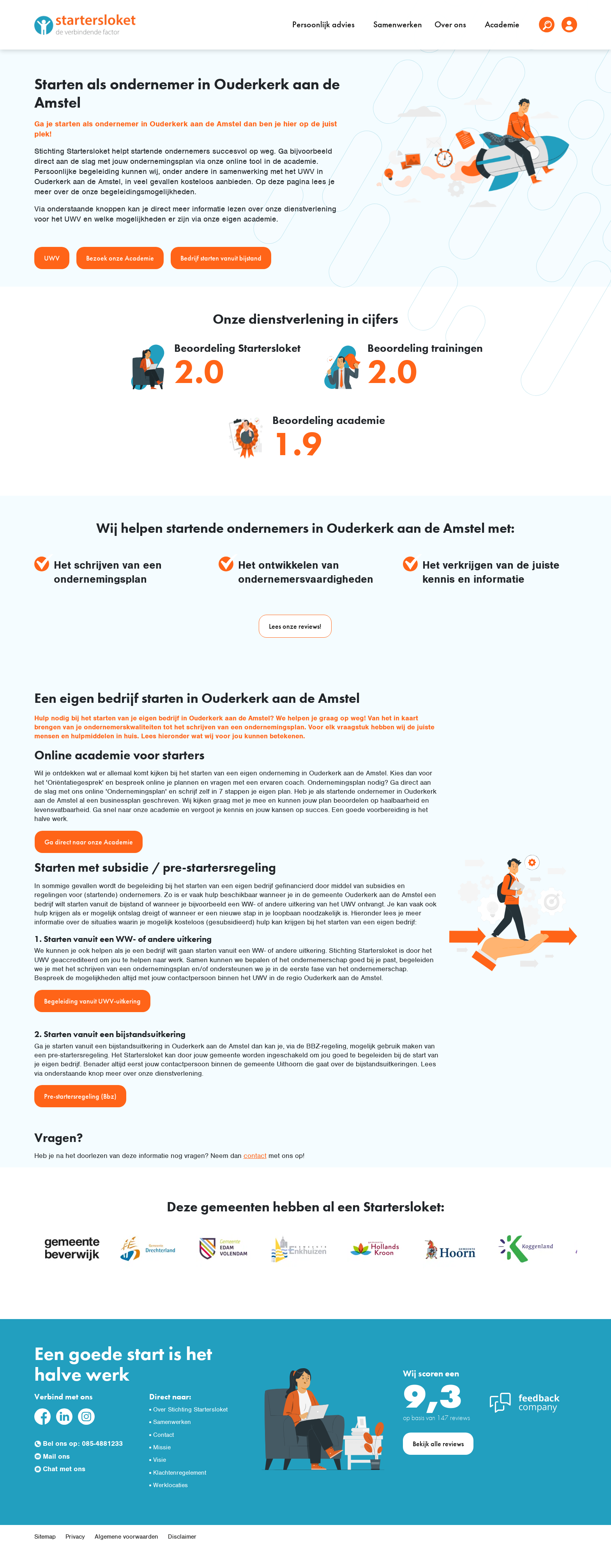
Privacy (75, 1537)
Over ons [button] (451, 24)
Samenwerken (397, 24)
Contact (163, 1435)
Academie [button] (503, 24)
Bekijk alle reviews (438, 1443)
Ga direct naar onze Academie (88, 841)
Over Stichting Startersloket (190, 1409)
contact (255, 1155)
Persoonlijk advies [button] (324, 24)
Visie (159, 1460)
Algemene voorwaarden (126, 1537)
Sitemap (45, 1537)
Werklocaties (170, 1485)
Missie (162, 1447)
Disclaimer (182, 1537)
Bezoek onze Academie (120, 258)
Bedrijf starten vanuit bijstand (220, 258)
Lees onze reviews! (295, 626)
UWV (52, 258)
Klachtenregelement (179, 1473)
